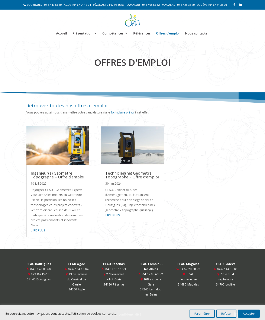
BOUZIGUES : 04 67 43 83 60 (44, 5)
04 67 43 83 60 (40, 269)
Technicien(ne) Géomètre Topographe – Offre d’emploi (132, 175)
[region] (132, 312)
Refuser (226, 313)
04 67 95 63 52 (152, 274)
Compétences (112, 33)
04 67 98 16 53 (115, 269)
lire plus (38, 230)
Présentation (82, 33)
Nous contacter (197, 33)
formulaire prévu (122, 112)
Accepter (249, 313)
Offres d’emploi (168, 33)
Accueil (61, 33)
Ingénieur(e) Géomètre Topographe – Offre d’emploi (57, 175)
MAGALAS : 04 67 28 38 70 (178, 5)
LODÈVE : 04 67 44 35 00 (212, 5)
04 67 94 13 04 (78, 269)
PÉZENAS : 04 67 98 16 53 (108, 5)
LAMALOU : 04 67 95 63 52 (143, 5)
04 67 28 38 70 (190, 269)
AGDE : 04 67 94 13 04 (77, 5)
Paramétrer (202, 313)
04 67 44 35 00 (227, 269)
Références (142, 33)
